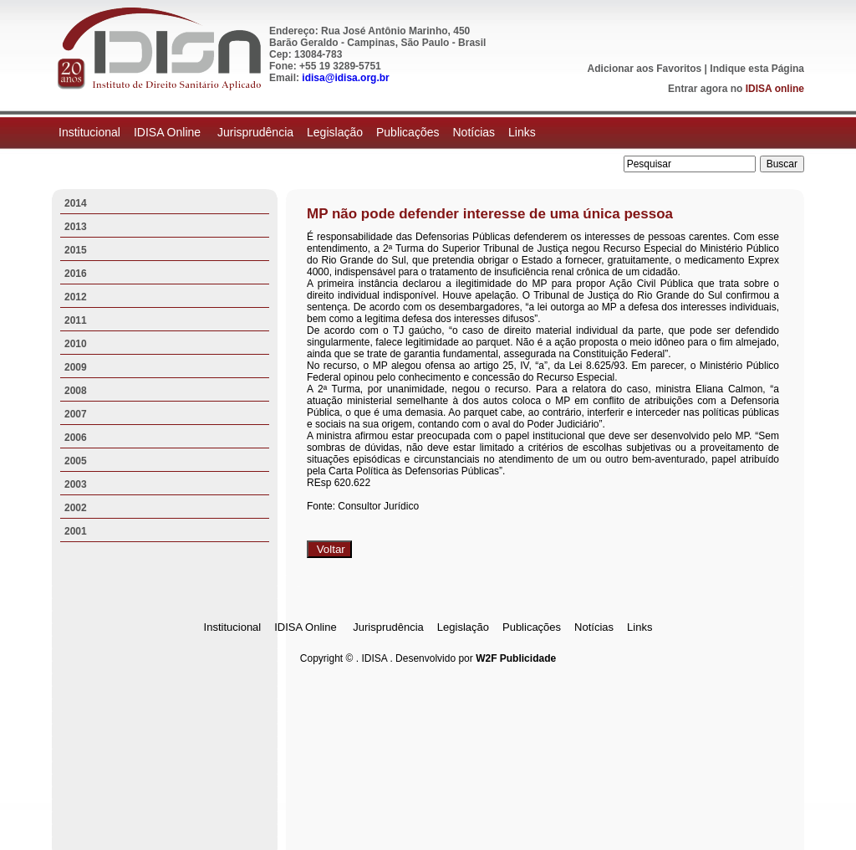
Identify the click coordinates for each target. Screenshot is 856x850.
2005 (75, 461)
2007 (75, 414)
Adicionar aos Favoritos (645, 68)
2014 (75, 203)
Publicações (408, 132)
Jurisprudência (255, 132)
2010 (75, 344)
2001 (75, 531)
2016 (75, 273)
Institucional (89, 132)
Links (522, 132)
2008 (75, 391)
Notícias (473, 132)
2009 (75, 367)
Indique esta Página (757, 68)
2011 (75, 320)
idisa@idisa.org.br (345, 78)
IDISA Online (169, 132)
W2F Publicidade (516, 658)
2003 (75, 484)
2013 (75, 227)
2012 (75, 297)
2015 (75, 250)
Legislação (335, 132)
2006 (75, 437)
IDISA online (775, 89)
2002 (75, 508)
